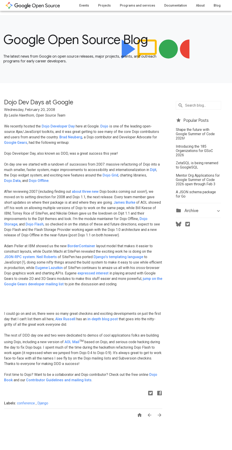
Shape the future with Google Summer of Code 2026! (195, 133)
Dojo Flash (35, 224)
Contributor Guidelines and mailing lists (59, 380)
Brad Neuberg (70, 137)
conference (26, 403)
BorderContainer (81, 246)
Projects (104, 5)
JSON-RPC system (19, 257)
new (95, 191)
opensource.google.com (33, 5)
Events (84, 5)
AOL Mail (72, 342)
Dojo (104, 126)
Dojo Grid (110, 175)
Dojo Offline (38, 181)
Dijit (153, 170)
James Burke (124, 202)
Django (42, 403)
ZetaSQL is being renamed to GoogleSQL (197, 165)
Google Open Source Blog (75, 40)
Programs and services (137, 5)
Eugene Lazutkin (49, 268)
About (200, 5)
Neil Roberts (46, 257)
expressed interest (93, 273)
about (76, 191)
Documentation (175, 5)
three (86, 191)
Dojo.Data (12, 181)
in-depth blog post (102, 319)
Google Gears (15, 142)
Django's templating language (118, 257)
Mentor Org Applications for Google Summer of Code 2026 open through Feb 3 (198, 179)
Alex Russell (65, 319)
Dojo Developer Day (58, 126)
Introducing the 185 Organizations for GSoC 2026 (194, 150)
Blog (217, 5)
